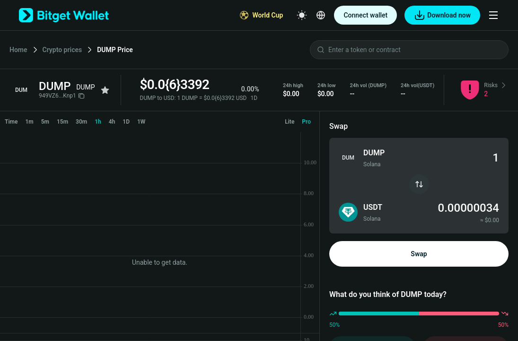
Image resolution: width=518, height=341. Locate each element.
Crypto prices (62, 50)
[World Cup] (261, 15)
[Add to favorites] (105, 90)
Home (18, 50)
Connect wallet (365, 15)
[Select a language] (320, 15)
